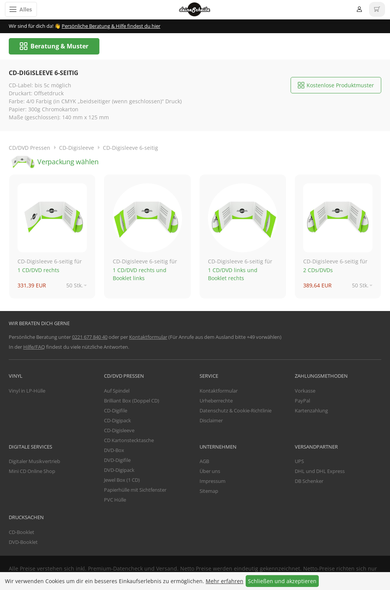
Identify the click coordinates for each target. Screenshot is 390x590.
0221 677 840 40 (89, 337)
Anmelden (359, 9)
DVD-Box (114, 450)
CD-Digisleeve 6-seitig (130, 148)
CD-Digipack (117, 421)
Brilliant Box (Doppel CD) (131, 401)
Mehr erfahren (224, 581)
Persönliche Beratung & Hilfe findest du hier (111, 25)
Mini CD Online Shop (32, 471)
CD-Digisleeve (76, 148)
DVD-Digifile (117, 460)
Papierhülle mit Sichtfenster (135, 490)
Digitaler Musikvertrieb (34, 462)
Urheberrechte (216, 401)
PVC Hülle (115, 500)
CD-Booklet (21, 532)
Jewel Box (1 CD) (122, 480)
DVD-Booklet (23, 542)
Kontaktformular (148, 337)
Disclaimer (211, 421)
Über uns (210, 471)
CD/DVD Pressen (29, 148)
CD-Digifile (115, 411)
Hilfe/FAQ (34, 347)
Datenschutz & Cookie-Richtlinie (236, 411)
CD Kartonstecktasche (129, 441)
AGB (204, 462)
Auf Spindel (116, 391)
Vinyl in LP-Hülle (27, 391)
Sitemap (209, 491)
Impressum (212, 481)
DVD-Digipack (119, 470)
